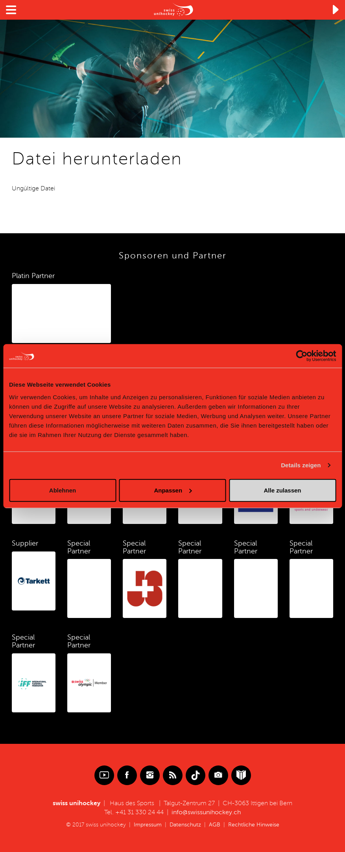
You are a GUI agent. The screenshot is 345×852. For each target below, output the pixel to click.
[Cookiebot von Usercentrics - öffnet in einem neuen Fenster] (301, 356)
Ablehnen (62, 490)
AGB (214, 825)
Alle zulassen (282, 490)
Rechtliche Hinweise (253, 825)
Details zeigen (301, 465)
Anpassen (173, 490)
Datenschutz (185, 825)
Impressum (148, 825)
